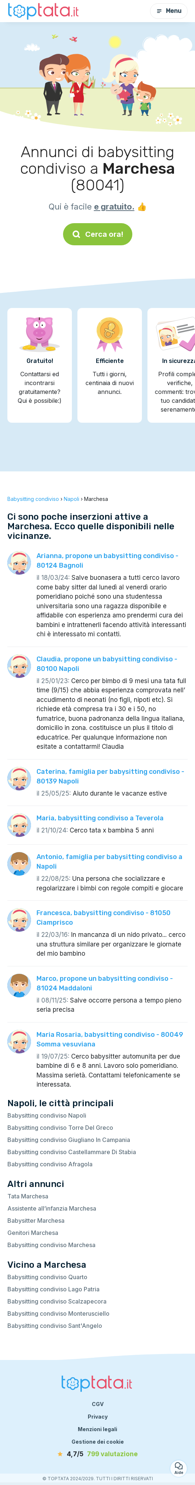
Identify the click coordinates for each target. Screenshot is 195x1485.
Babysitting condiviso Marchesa (51, 1245)
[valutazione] (97, 1454)
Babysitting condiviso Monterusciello (58, 1313)
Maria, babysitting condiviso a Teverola (100, 818)
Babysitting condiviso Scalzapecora (57, 1301)
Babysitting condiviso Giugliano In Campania (68, 1139)
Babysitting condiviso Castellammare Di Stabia (71, 1152)
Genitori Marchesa (32, 1232)
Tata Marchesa (27, 1196)
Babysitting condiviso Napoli (46, 1115)
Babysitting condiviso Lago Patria (53, 1289)
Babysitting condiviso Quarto (47, 1277)
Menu (168, 10)
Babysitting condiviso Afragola (50, 1164)
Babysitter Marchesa (36, 1220)
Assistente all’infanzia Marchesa (51, 1208)
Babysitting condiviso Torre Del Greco (60, 1127)
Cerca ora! (97, 234)
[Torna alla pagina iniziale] (44, 11)
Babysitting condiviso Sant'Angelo (54, 1325)
